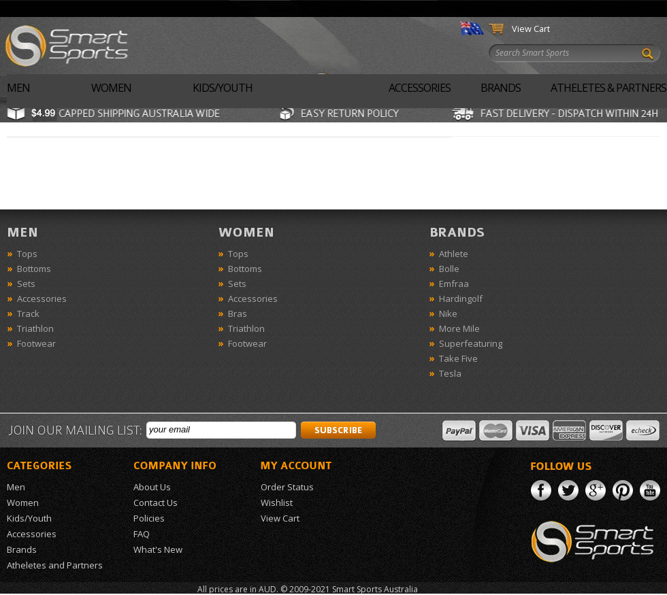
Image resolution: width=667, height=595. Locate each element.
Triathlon (35, 328)
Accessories (420, 87)
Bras (237, 313)
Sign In (451, 8)
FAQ (141, 534)
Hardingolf (461, 298)
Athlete (453, 254)
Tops (27, 254)
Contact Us (340, 8)
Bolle (449, 268)
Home (241, 8)
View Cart (531, 28)
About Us (286, 8)
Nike (448, 313)
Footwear (36, 343)
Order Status (564, 8)
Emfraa (454, 283)
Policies (149, 518)
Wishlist (620, 8)
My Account (501, 8)
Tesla (450, 373)
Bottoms (34, 268)
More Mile (459, 328)
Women (111, 87)
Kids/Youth (223, 87)
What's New (400, 8)
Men (18, 87)
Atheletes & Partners (608, 87)
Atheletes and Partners (55, 565)
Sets (26, 283)
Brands (501, 87)
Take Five (458, 358)
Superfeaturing (470, 343)
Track (28, 313)
